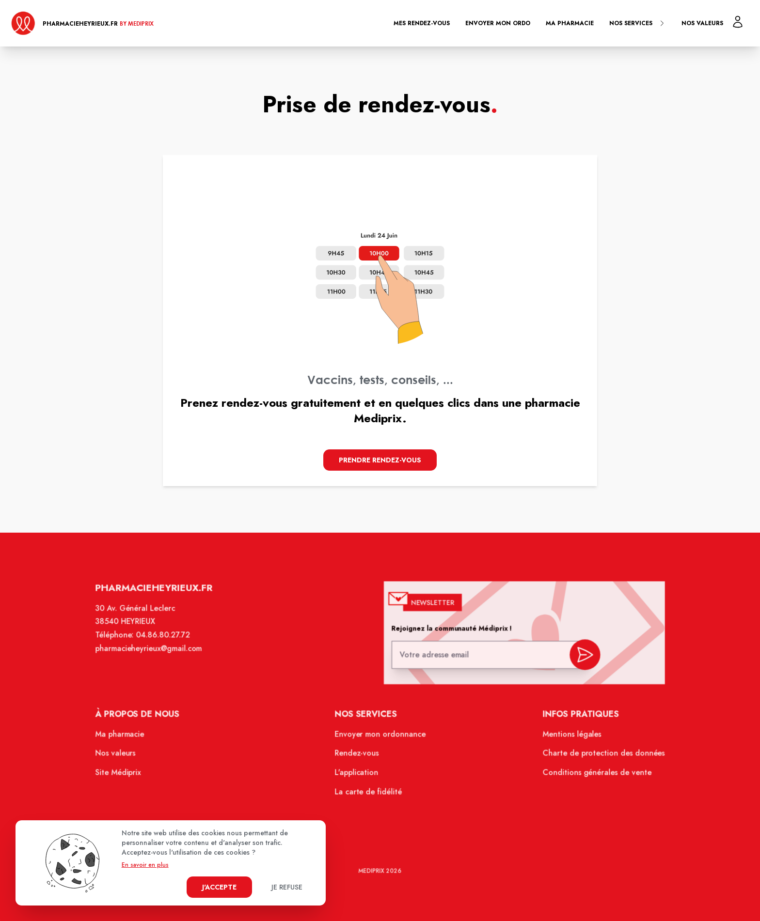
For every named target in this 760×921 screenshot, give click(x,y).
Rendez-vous (357, 756)
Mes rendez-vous (422, 23)
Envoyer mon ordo (497, 23)
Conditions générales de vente (591, 774)
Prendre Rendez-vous (380, 460)
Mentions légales (567, 737)
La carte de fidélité (368, 793)
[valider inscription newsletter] (579, 658)
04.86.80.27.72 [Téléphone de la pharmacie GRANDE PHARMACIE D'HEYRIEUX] (168, 641)
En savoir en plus (145, 865)
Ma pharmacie (570, 23)
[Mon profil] (737, 22)
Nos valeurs (702, 23)
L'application (357, 774)
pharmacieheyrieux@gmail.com (154, 654)
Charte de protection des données (597, 756)
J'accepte (219, 887)
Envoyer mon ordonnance (380, 737)
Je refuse (286, 887)
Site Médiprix (125, 774)
